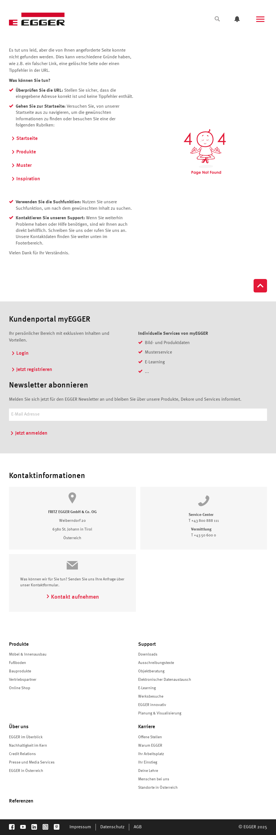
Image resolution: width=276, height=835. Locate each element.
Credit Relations (22, 754)
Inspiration (25, 179)
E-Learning (147, 688)
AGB (138, 827)
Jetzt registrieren (31, 369)
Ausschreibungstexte (156, 663)
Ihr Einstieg (147, 762)
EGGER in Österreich (26, 771)
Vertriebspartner (22, 680)
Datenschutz (112, 827)
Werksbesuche (150, 696)
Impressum (80, 827)
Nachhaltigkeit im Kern (28, 746)
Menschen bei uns (153, 779)
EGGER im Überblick (26, 737)
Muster (21, 165)
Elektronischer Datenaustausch (164, 680)
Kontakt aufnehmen (72, 597)
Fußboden (17, 663)
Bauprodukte (20, 671)
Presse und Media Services (32, 762)
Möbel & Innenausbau (28, 654)
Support (147, 644)
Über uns (19, 726)
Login (20, 353)
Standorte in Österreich (158, 788)
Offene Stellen (150, 737)
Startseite (24, 138)
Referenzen (21, 801)
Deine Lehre (148, 771)
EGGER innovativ (152, 705)
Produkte (23, 152)
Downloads (147, 654)
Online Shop (19, 688)
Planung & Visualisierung (159, 713)
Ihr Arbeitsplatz (151, 754)
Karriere (146, 726)
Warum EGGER (150, 746)
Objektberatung (151, 671)
